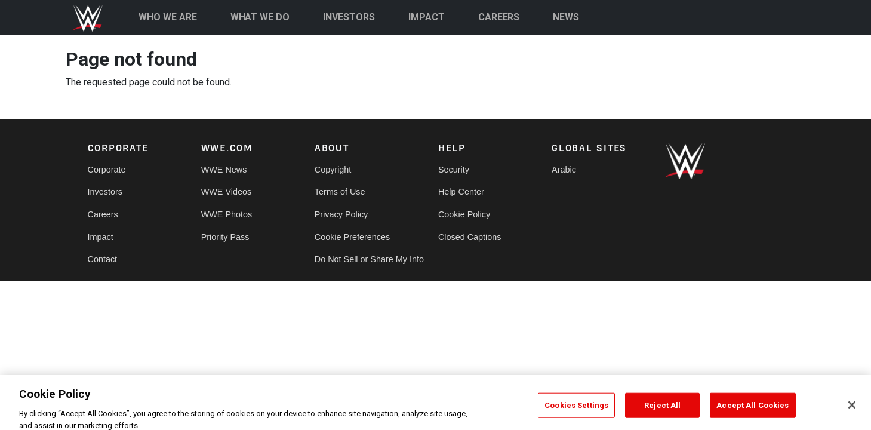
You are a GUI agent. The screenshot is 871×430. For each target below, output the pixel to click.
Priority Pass (225, 237)
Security (453, 169)
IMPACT (426, 17)
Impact (100, 237)
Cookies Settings (576, 411)
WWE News (224, 169)
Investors (105, 191)
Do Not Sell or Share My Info (369, 259)
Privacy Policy (341, 214)
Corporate (107, 169)
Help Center (461, 191)
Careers (103, 214)
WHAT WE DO (260, 17)
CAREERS (499, 17)
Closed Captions (469, 237)
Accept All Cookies (752, 411)
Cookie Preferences (352, 237)
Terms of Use (340, 191)
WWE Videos (226, 191)
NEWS (566, 17)
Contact (103, 259)
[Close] (852, 411)
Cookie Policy (464, 214)
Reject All (662, 411)
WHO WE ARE (168, 17)
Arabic (564, 169)
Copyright (333, 169)
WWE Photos (227, 214)
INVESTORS (349, 17)
